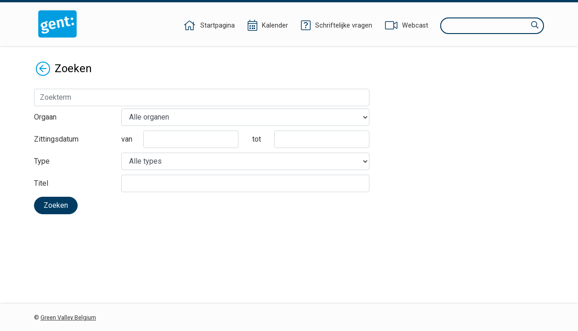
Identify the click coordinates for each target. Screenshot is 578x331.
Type (42, 161)
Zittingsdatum (56, 139)
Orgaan (45, 117)
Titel (41, 183)
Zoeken (56, 205)
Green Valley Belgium (68, 317)
